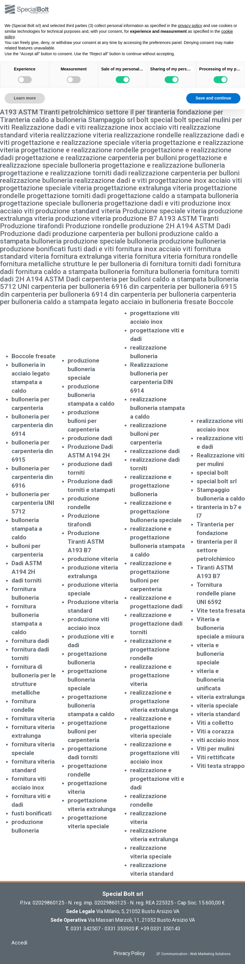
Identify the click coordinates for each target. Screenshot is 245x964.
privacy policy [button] (190, 25)
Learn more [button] (25, 98)
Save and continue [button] (213, 98)
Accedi (19, 943)
